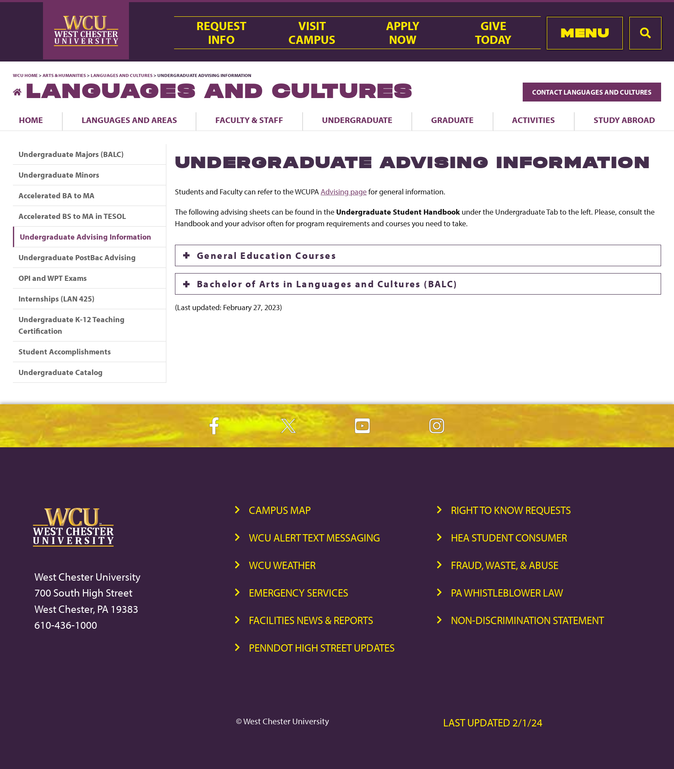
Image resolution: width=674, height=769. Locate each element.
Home (31, 119)
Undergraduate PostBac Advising (77, 257)
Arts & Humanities (64, 75)
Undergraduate (357, 119)
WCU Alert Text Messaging (314, 537)
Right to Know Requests (511, 510)
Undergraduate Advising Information (85, 237)
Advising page (344, 192)
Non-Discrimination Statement (527, 620)
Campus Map (280, 510)
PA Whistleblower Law (507, 592)
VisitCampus (311, 32)
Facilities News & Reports (311, 620)
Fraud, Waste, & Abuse (504, 565)
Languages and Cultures (122, 75)
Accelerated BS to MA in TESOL (72, 216)
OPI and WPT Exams (52, 278)
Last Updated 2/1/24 (492, 722)
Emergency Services (298, 592)
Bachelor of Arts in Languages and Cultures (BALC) (327, 284)
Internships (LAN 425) (56, 299)
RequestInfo (221, 32)
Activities (533, 119)
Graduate (452, 119)
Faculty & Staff (249, 119)
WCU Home (25, 75)
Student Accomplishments (64, 352)
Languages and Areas (129, 119)
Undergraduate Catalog (60, 372)
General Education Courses (267, 255)
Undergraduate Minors (58, 175)
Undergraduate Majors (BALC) (71, 154)
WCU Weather (282, 565)
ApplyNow (403, 32)
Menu (585, 33)
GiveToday (493, 32)
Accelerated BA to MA (56, 195)
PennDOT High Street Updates (322, 647)
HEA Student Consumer (509, 537)
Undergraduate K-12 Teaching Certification (71, 325)
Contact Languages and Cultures (592, 92)
